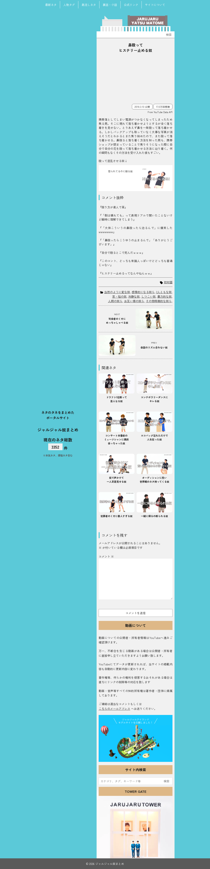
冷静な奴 (134, 296)
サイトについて (155, 5)
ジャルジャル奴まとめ (57, 429)
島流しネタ (89, 5)
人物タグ (69, 5)
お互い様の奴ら (134, 301)
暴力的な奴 (164, 296)
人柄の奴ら (115, 301)
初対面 (168, 282)
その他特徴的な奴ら (159, 301)
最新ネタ (51, 5)
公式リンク (131, 5)
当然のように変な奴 (117, 292)
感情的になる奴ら (143, 292)
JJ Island (135, 742)
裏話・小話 (110, 5)
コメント (106, 556)
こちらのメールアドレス (114, 709)
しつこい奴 (148, 296)
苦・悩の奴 (119, 296)
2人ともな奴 (164, 292)
